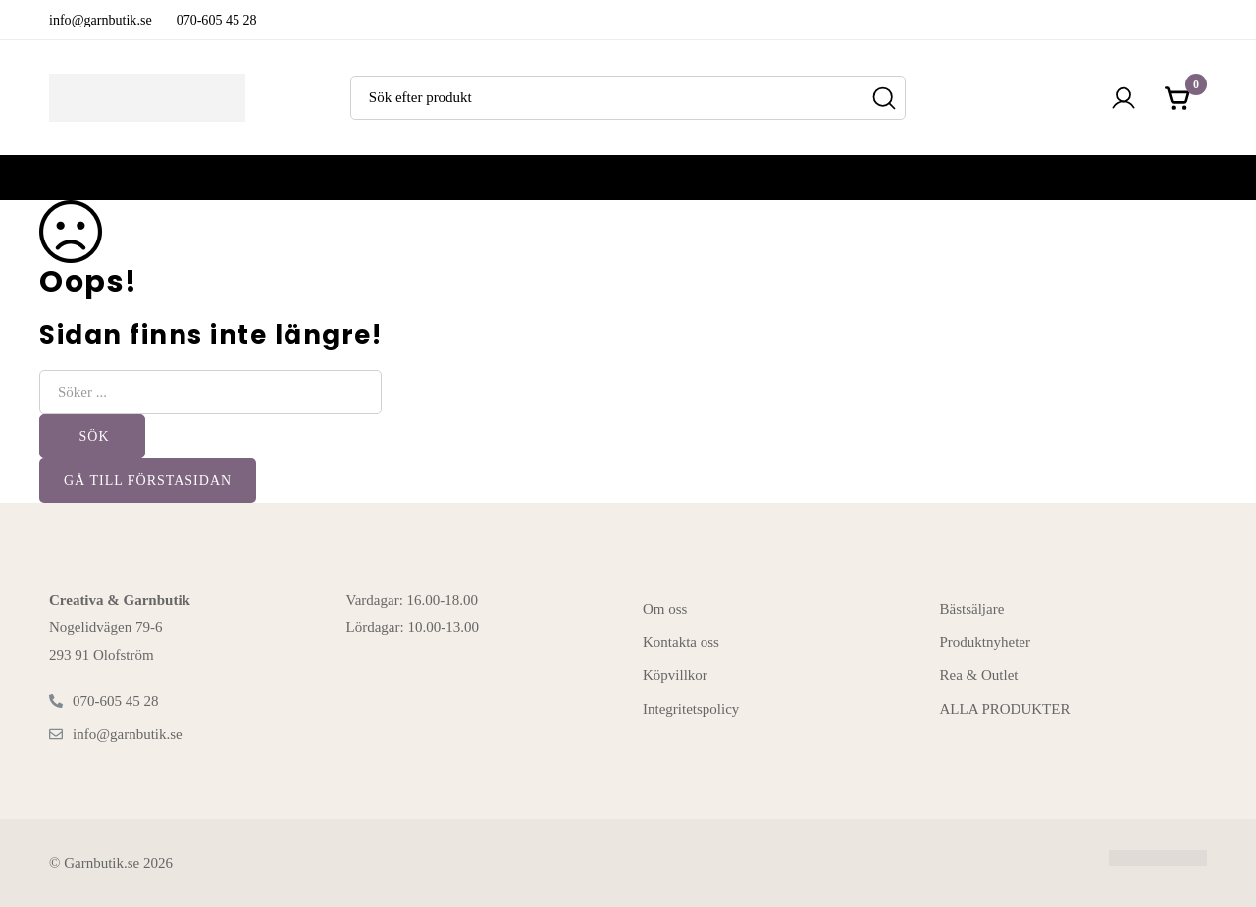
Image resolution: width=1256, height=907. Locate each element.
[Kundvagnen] (1178, 98)
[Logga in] (1123, 98)
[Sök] (884, 98)
